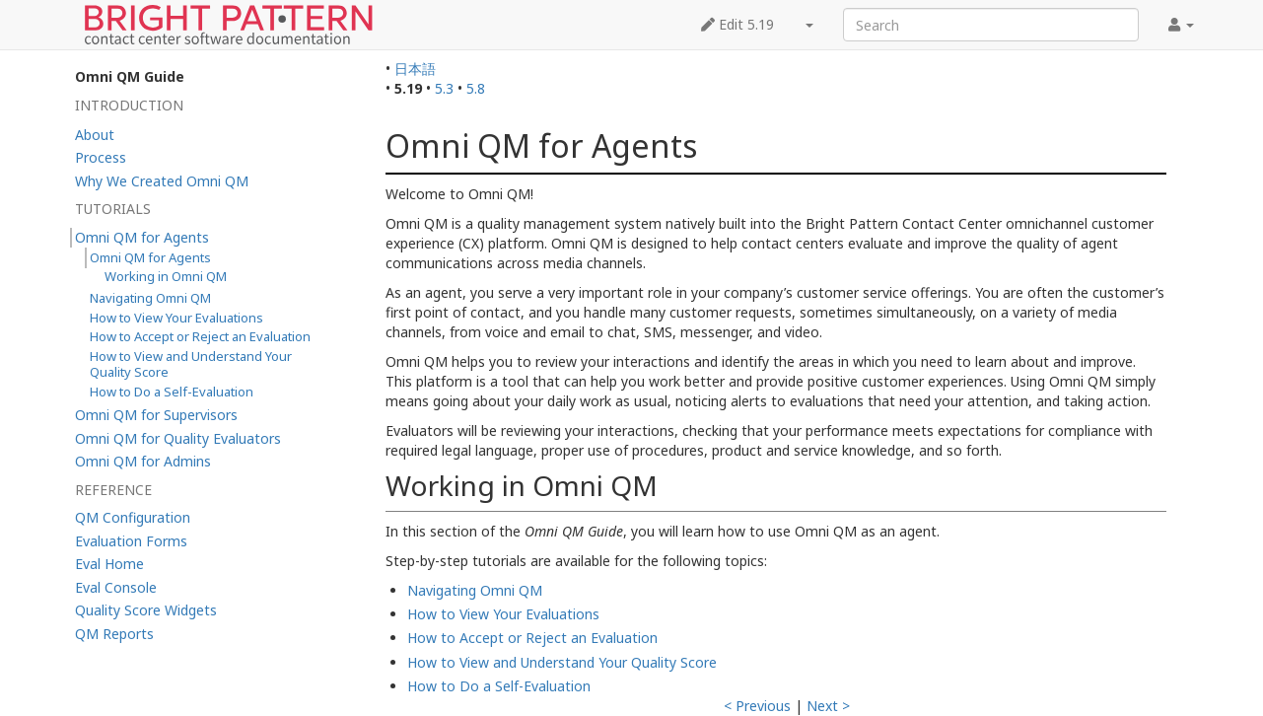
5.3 (444, 88)
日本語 (415, 68)
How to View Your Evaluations (503, 614)
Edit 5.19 (737, 24)
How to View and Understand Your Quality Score (562, 662)
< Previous (757, 705)
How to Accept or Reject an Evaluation (532, 637)
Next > (828, 705)
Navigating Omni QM (474, 590)
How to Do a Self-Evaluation (499, 686)
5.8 (475, 88)
